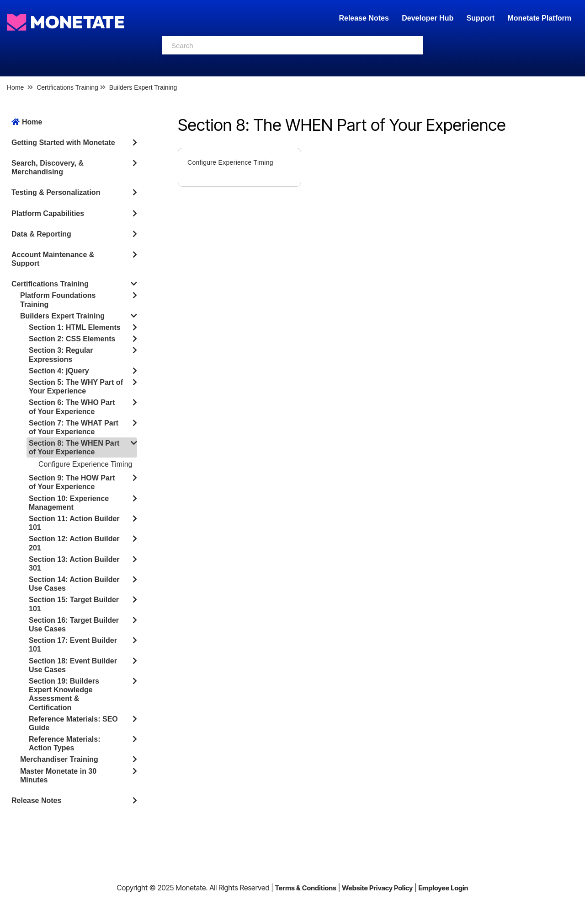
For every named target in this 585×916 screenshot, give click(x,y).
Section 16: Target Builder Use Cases (74, 624)
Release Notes (365, 18)
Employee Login (443, 888)
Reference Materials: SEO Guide (73, 723)
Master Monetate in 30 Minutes (58, 775)
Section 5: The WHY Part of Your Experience (76, 386)
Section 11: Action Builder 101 (74, 523)
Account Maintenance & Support (52, 259)
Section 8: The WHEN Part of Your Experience (74, 447)
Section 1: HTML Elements (75, 327)
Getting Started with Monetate (63, 142)
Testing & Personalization (55, 192)
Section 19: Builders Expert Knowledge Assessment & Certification (64, 694)
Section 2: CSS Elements (72, 339)
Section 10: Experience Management (69, 503)
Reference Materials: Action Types (65, 743)
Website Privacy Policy (377, 888)
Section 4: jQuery (59, 371)
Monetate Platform (539, 18)
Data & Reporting (41, 234)
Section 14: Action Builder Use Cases (74, 584)
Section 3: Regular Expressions (61, 354)
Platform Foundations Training (58, 299)
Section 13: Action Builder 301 (74, 563)
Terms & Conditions (305, 888)
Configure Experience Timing (85, 464)
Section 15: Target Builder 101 (74, 604)
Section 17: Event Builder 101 (73, 644)
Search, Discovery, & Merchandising (47, 167)
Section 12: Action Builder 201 (74, 543)
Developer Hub (427, 18)
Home (15, 87)
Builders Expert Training (143, 87)
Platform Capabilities (47, 213)
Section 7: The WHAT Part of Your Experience (73, 427)
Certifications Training (67, 87)
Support (481, 18)
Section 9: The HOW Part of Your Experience (72, 482)
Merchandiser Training (59, 759)
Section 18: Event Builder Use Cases (73, 665)
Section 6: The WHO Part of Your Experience (72, 407)
